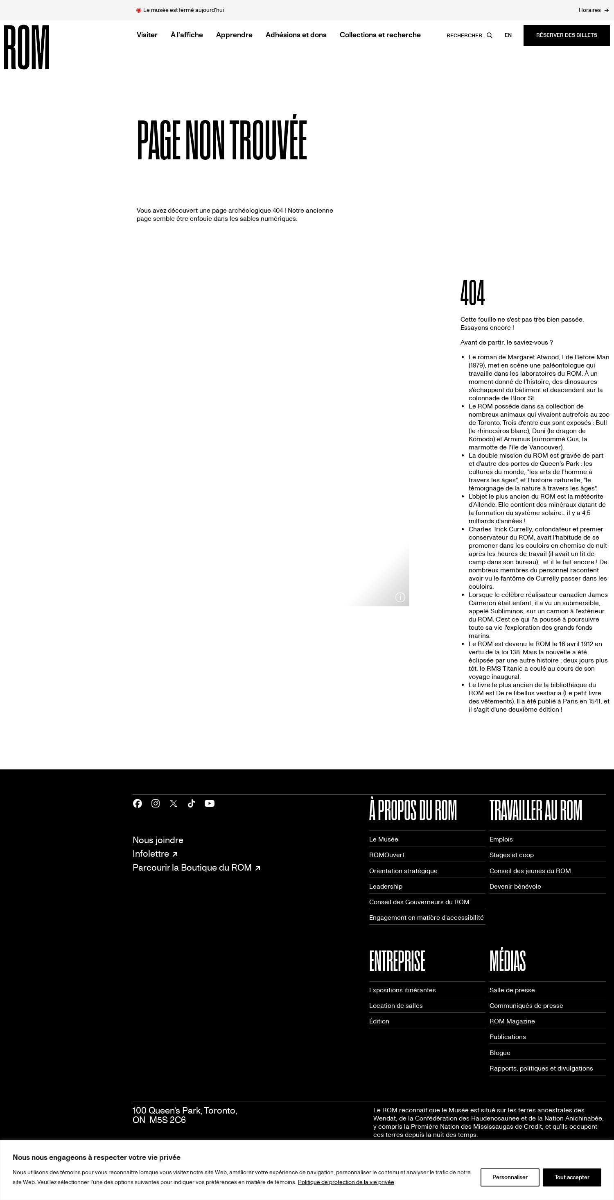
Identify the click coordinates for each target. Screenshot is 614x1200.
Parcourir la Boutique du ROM (192, 868)
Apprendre (234, 34)
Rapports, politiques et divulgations (541, 1068)
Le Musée (383, 839)
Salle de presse (512, 990)
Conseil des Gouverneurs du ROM (419, 902)
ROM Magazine (512, 1021)
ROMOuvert (386, 855)
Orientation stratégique (403, 871)
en (508, 35)
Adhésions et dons (296, 34)
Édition (379, 1021)
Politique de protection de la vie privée (346, 1182)
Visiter (147, 34)
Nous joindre (158, 840)
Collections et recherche (380, 34)
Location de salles (396, 1005)
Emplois (501, 839)
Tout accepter (572, 1177)
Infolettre (151, 854)
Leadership (385, 886)
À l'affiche (187, 34)
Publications (508, 1037)
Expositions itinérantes (402, 990)
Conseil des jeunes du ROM (530, 871)
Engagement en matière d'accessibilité (426, 917)
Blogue (500, 1053)
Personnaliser (510, 1177)
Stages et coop (512, 855)
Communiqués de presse (526, 1005)
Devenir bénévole (515, 886)
